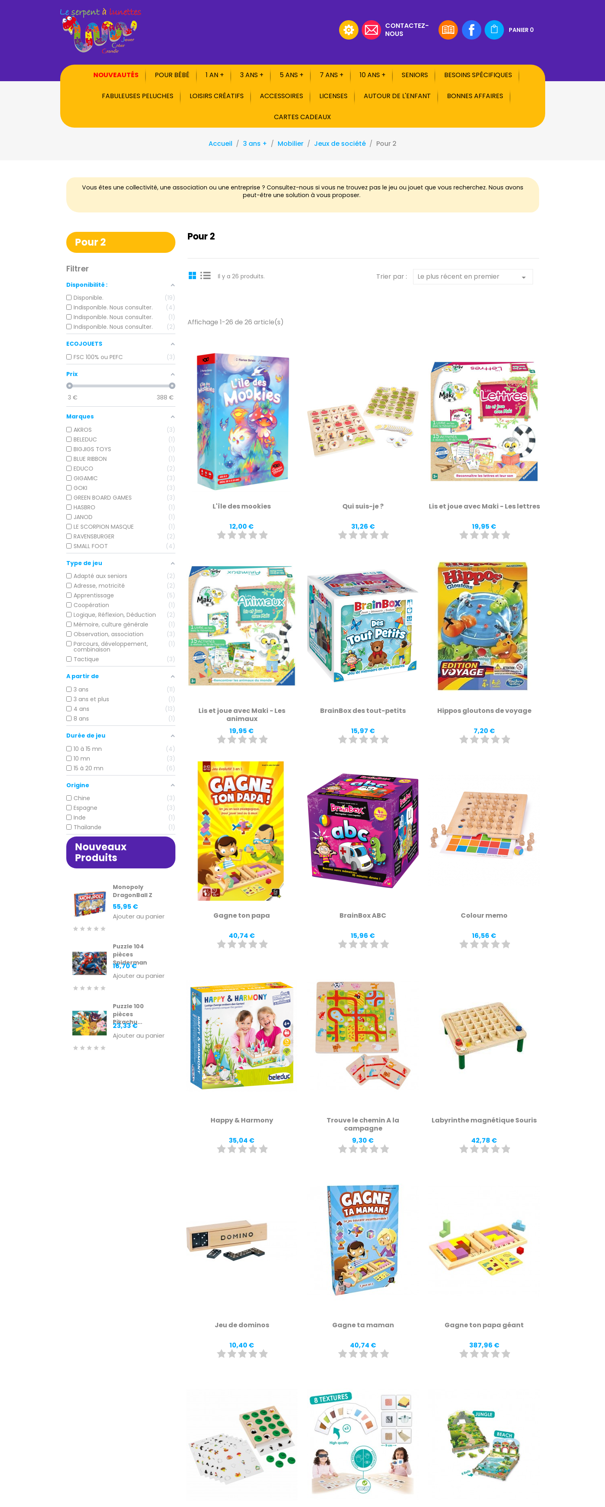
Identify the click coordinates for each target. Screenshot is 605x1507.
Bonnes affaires (475, 96)
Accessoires (281, 96)
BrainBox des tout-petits (363, 710)
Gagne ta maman (363, 1325)
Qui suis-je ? (363, 506)
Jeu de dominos (242, 1325)
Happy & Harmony (242, 1120)
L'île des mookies (242, 506)
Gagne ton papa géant (484, 1325)
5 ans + (292, 75)
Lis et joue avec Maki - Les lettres (484, 506)
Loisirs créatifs (217, 96)
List (206, 275)
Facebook (471, 30)
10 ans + (373, 75)
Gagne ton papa (241, 915)
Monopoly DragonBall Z (132, 891)
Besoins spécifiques (478, 75)
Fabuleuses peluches (137, 96)
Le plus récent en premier (472, 277)
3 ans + (252, 75)
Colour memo (484, 915)
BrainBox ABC (362, 915)
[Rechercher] (284, 30)
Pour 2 (90, 242)
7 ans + (332, 75)
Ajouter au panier (138, 917)
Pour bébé (172, 75)
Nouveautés (116, 75)
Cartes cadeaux (302, 117)
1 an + (215, 75)
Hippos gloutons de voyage (484, 710)
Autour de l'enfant (397, 96)
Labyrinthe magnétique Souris (484, 1120)
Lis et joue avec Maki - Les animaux (241, 714)
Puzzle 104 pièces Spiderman (130, 954)
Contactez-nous (407, 29)
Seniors (415, 75)
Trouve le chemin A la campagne (363, 1124)
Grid (194, 275)
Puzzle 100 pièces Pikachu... (128, 1014)
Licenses (333, 96)
